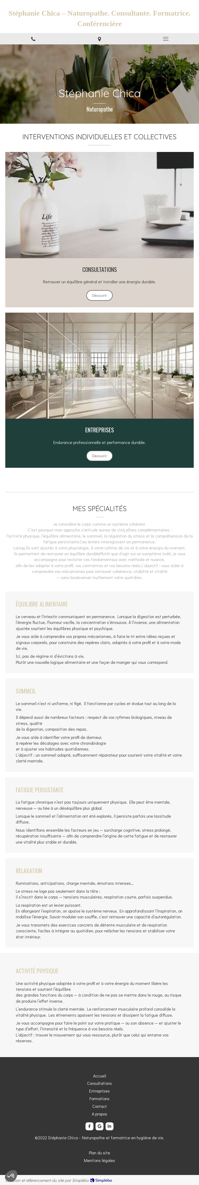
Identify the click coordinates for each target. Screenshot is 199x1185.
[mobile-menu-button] (166, 39)
